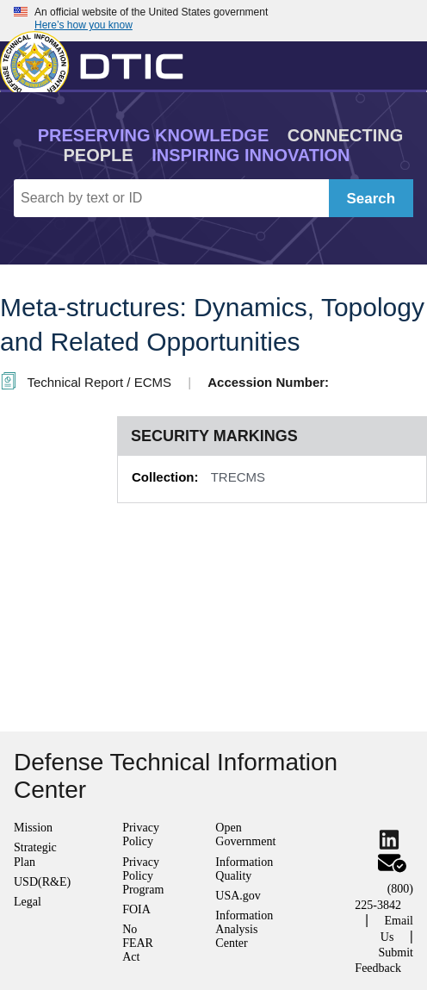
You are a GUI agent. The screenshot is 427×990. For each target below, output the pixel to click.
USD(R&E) (42, 881)
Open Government (245, 834)
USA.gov (238, 895)
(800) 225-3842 (384, 896)
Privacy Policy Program (143, 876)
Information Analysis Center (244, 929)
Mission (33, 827)
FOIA (136, 909)
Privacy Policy (140, 834)
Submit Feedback (384, 960)
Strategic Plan (35, 854)
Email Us (397, 928)
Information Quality (244, 869)
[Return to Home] (99, 62)
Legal (27, 901)
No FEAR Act (137, 943)
